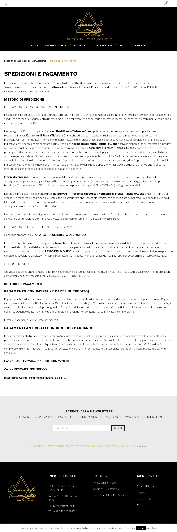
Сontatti (140, 45)
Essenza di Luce (55, 45)
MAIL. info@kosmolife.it (54, 275)
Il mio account (101, 475)
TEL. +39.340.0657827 (39, 91)
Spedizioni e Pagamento (107, 488)
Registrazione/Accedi (105, 482)
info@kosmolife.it (109, 340)
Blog (122, 45)
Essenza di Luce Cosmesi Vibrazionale (25, 61)
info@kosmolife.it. (110, 218)
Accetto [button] (141, 528)
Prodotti (79, 45)
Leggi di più (151, 528)
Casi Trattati (103, 45)
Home (34, 45)
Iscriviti (118, 428)
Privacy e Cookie (137, 445)
